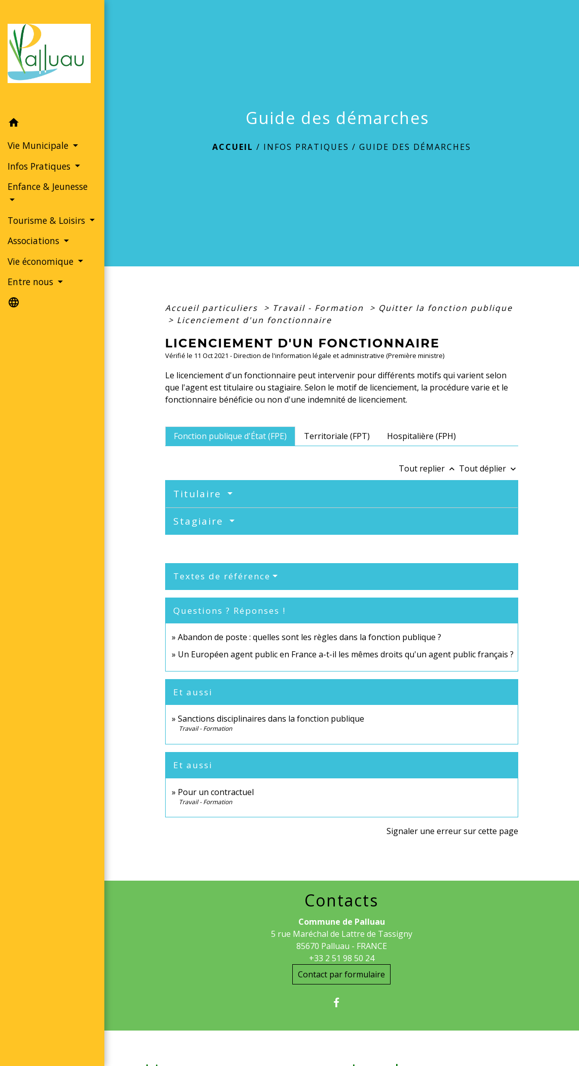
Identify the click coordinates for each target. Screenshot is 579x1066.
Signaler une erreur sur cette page (452, 831)
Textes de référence (222, 576)
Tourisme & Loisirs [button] (48, 220)
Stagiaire (200, 521)
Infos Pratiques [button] (40, 166)
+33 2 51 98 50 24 (341, 958)
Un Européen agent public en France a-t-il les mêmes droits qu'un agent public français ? (346, 654)
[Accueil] (52, 56)
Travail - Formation (320, 307)
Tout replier (429, 468)
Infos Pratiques (306, 146)
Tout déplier (488, 468)
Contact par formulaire (341, 974)
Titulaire (199, 493)
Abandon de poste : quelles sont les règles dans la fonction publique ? (309, 637)
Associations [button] (35, 240)
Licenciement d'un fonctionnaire (256, 320)
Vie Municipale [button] (39, 145)
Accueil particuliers (213, 307)
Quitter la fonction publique (445, 307)
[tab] (230, 436)
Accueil (232, 146)
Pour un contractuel (216, 792)
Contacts (341, 900)
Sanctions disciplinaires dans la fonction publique (272, 718)
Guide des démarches (415, 146)
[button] (52, 124)
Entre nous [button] (32, 281)
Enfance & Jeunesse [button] (48, 186)
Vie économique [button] (42, 261)
